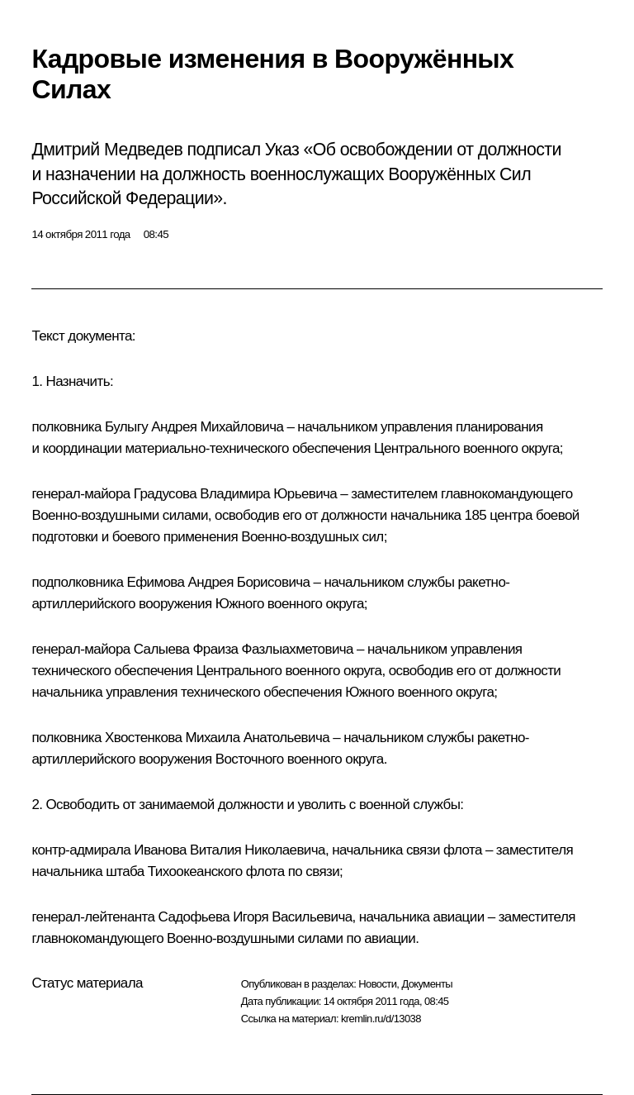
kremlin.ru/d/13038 (381, 1018)
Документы (426, 984)
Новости (377, 984)
